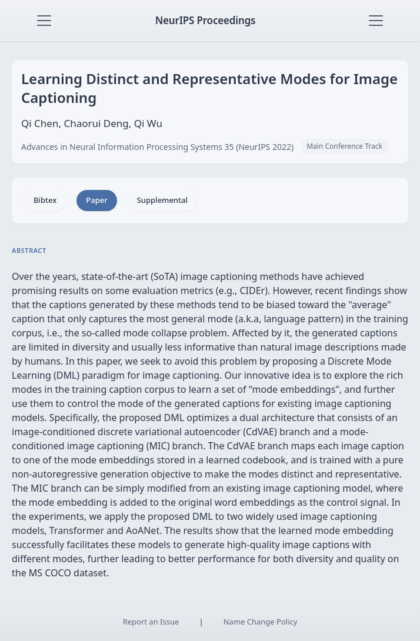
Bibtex (45, 200)
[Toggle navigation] (44, 20)
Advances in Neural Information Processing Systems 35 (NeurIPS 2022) (157, 146)
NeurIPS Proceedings (205, 20)
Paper (96, 200)
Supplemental (162, 200)
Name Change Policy (261, 621)
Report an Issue (151, 621)
